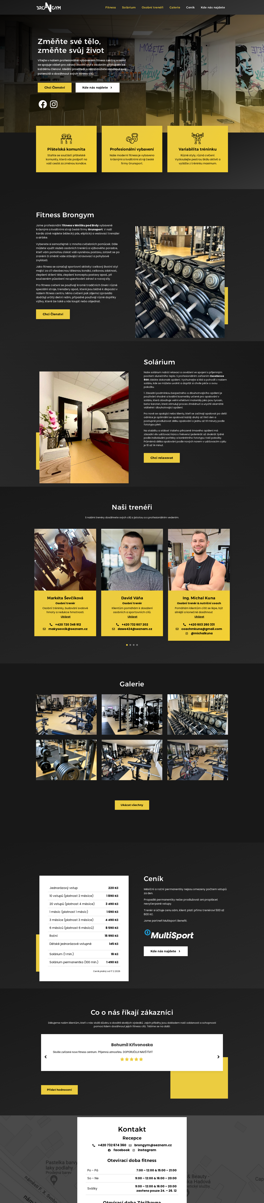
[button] (65, 617)
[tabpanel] (65, 584)
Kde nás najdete (213, 7)
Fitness (110, 7)
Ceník (190, 7)
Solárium (129, 7)
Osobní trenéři (152, 7)
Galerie (175, 7)
